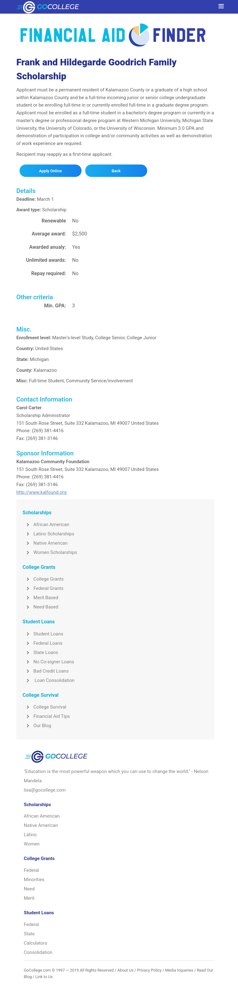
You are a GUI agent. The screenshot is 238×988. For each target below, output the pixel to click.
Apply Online (50, 171)
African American (46, 524)
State (29, 934)
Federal (31, 870)
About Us (125, 970)
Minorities (34, 879)
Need (29, 889)
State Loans (40, 652)
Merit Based (40, 597)
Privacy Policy (149, 970)
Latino (30, 834)
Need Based (40, 607)
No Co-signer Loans (48, 662)
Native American (45, 543)
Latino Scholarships (48, 534)
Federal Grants (43, 588)
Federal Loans (43, 643)
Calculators (35, 943)
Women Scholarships (50, 552)
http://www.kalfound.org (41, 492)
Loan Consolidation (49, 680)
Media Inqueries (179, 970)
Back (116, 171)
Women (32, 844)
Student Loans (43, 634)
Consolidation (38, 952)
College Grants (43, 579)
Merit (29, 898)
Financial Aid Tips (46, 716)
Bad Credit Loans (46, 671)
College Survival (44, 707)
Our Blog (37, 725)
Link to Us (44, 976)
